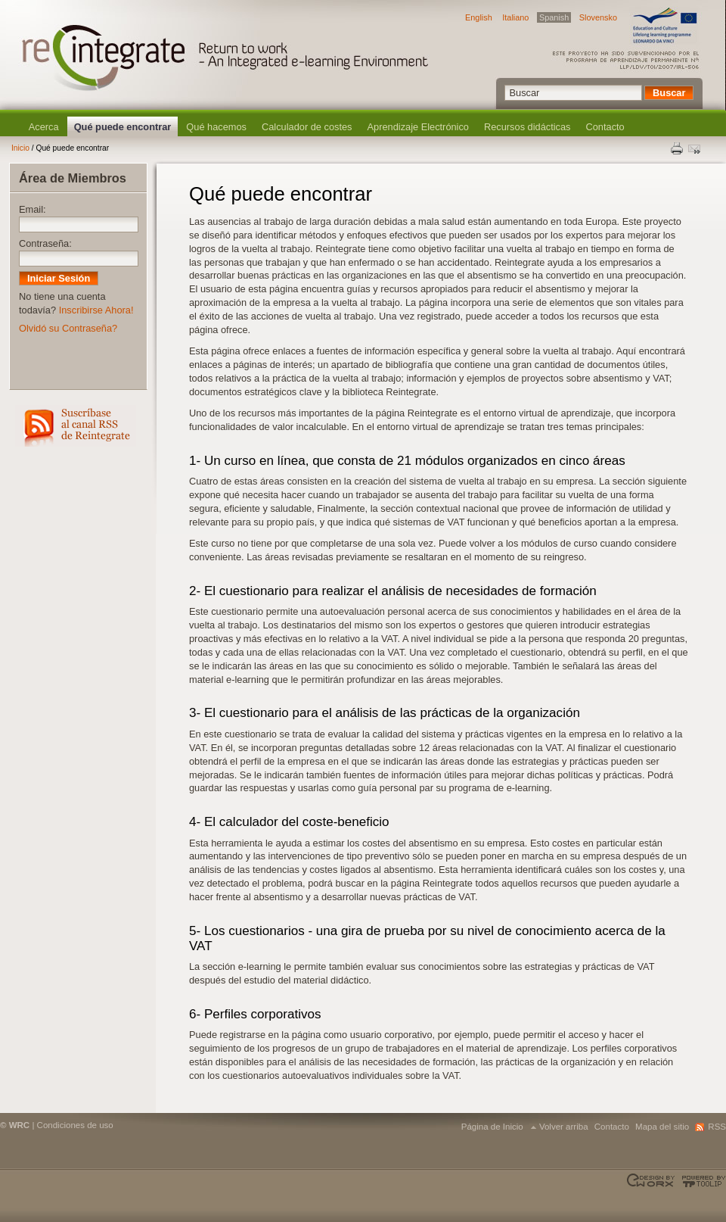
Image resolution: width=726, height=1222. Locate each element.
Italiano (515, 17)
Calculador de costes (307, 126)
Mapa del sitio (662, 1126)
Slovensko (598, 17)
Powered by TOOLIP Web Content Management (701, 1181)
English (478, 17)
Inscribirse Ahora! (96, 310)
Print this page (677, 148)
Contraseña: (45, 243)
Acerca (44, 126)
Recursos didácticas (527, 126)
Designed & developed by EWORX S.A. (652, 1181)
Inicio (20, 148)
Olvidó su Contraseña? (68, 328)
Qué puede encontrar (123, 126)
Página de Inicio (492, 1126)
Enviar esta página (695, 148)
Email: (32, 209)
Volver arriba (563, 1126)
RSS (75, 426)
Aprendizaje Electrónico (418, 126)
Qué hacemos (216, 126)
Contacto (605, 126)
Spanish (554, 17)
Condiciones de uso (75, 1125)
